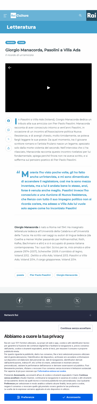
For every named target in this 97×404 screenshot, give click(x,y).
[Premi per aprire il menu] (5, 5)
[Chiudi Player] (10, 58)
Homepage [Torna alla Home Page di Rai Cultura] (19, 5)
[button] (75, 328)
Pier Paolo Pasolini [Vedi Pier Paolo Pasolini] (40, 265)
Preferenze (27, 397)
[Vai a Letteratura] (27, 17)
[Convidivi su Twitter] (8, 130)
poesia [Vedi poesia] (20, 265)
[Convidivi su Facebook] (8, 112)
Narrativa (10, 32)
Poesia (21, 32)
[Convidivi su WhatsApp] (8, 121)
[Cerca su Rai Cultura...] (81, 5)
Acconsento (73, 397)
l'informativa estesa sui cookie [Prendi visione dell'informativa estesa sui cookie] (51, 371)
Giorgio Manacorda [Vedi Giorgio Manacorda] (66, 265)
